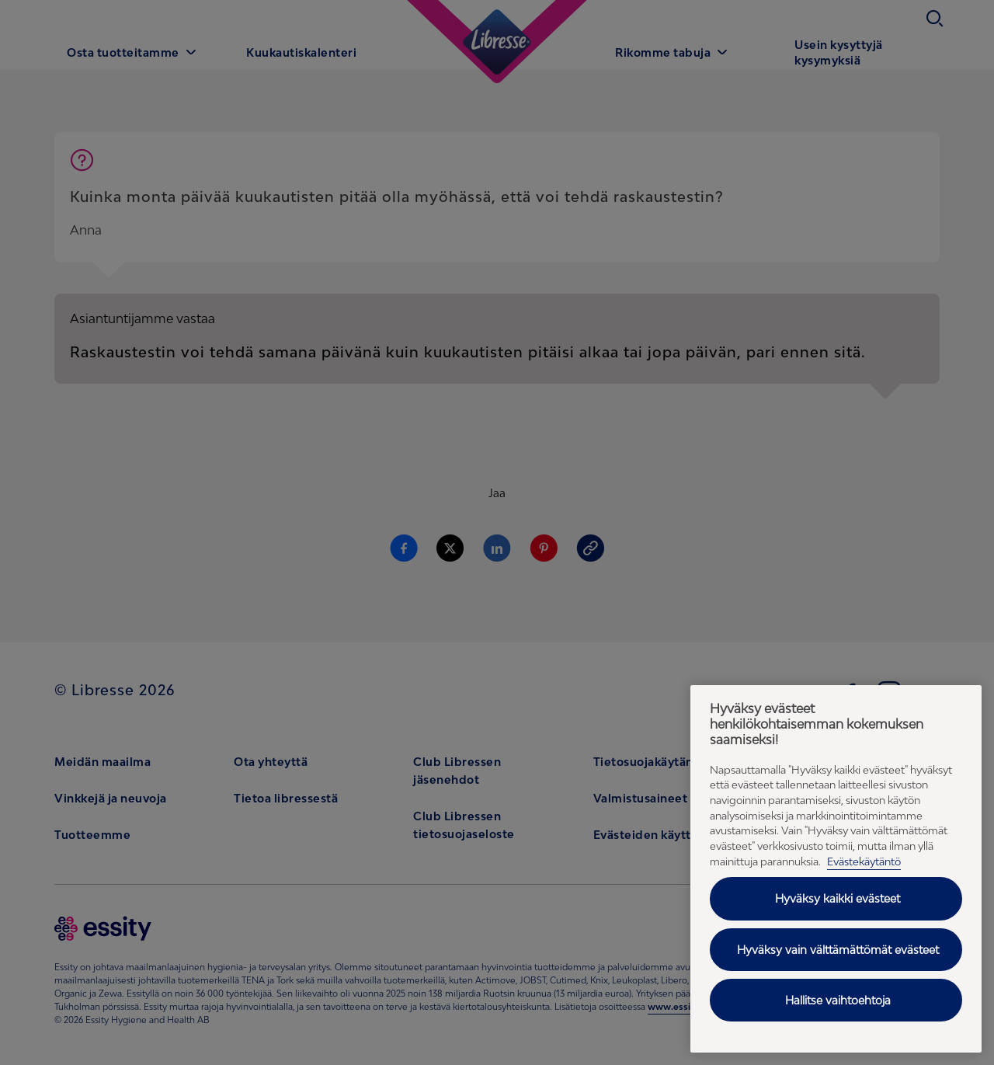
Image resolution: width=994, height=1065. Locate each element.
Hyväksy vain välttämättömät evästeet (838, 949)
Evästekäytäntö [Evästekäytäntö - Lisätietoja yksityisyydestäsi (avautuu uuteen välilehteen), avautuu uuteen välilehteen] (864, 861)
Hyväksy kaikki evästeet (837, 898)
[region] (836, 869)
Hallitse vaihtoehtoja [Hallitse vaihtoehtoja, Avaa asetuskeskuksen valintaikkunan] (838, 1000)
